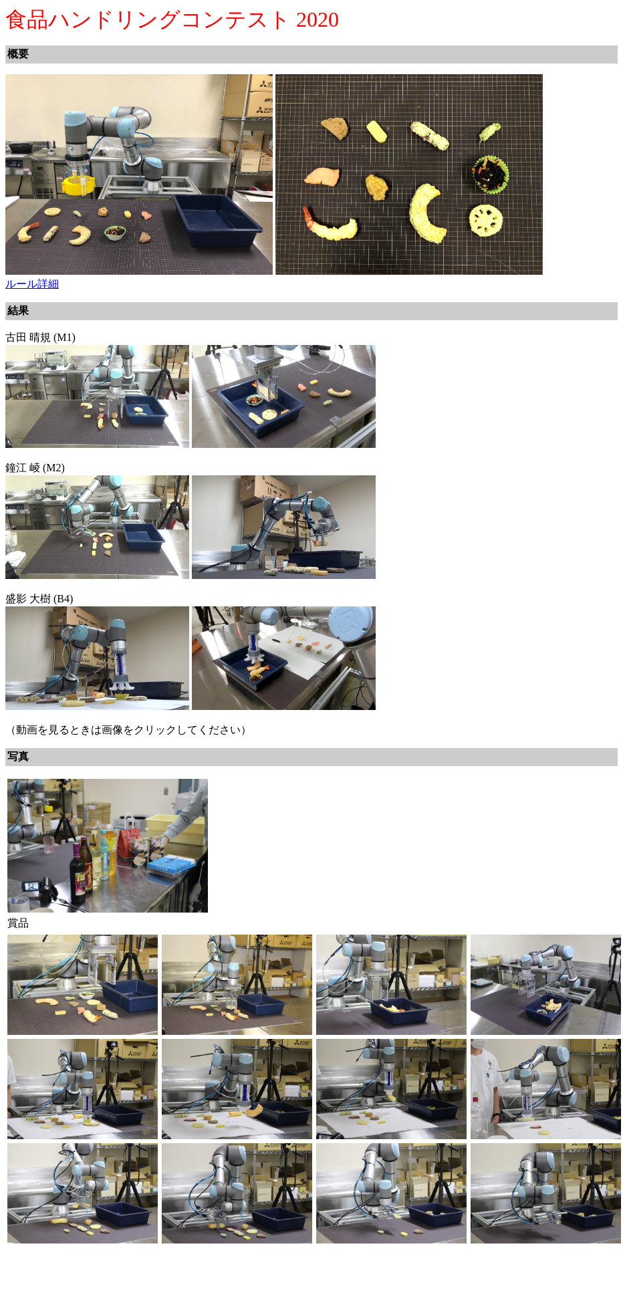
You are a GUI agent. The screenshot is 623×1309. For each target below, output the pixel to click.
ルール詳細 (32, 283)
